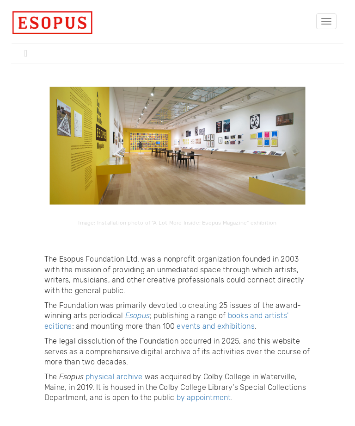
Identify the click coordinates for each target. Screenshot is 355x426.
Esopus (137, 315)
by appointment (204, 397)
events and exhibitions (215, 326)
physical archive (114, 376)
